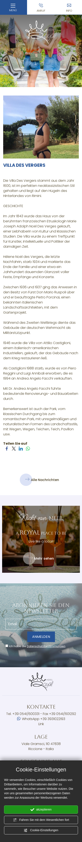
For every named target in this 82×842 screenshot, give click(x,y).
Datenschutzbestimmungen (46, 646)
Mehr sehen (41, 558)
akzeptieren (41, 810)
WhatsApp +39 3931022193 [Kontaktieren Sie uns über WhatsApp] (41, 718)
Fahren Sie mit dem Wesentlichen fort (41, 820)
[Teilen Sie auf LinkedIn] (20, 450)
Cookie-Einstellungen (41, 830)
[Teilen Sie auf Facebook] (6, 450)
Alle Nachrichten (42, 480)
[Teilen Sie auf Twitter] (13, 450)
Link (41, 724)
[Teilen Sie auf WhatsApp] (27, 450)
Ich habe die (37, 646)
